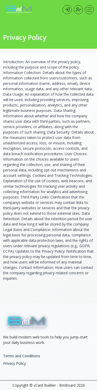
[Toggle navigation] (89, 9)
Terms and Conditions (21, 355)
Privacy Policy (14, 363)
